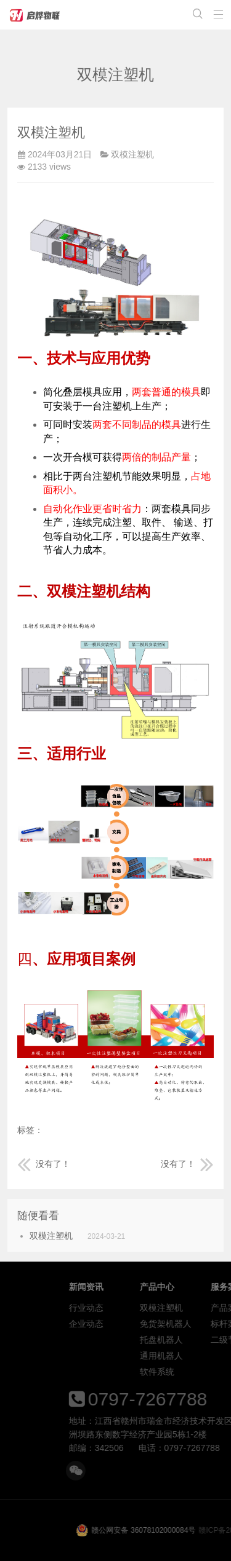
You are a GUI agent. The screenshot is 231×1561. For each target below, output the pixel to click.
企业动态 (140, 1324)
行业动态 (140, 1308)
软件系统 (211, 1372)
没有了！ (43, 1164)
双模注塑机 (132, 154)
